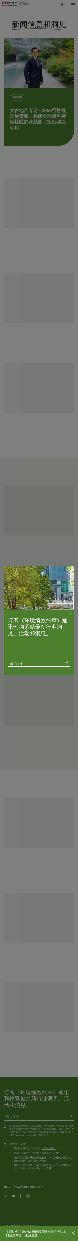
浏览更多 (31, 1235)
